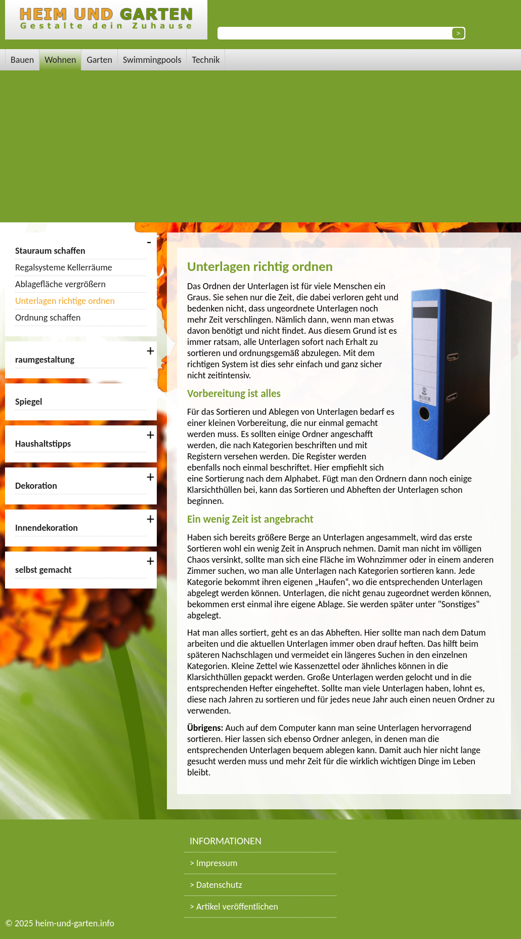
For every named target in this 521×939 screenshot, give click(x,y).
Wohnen (60, 59)
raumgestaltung (44, 359)
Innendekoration (46, 527)
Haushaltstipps (43, 443)
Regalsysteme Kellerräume (63, 267)
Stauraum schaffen (50, 250)
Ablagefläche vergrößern (60, 284)
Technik (206, 59)
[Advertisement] (260, 146)
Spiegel (28, 401)
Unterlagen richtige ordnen (65, 300)
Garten (99, 59)
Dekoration (36, 485)
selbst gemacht (43, 569)
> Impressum (213, 863)
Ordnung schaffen (47, 317)
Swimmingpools (152, 59)
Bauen (22, 59)
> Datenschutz (216, 884)
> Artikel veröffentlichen (234, 906)
